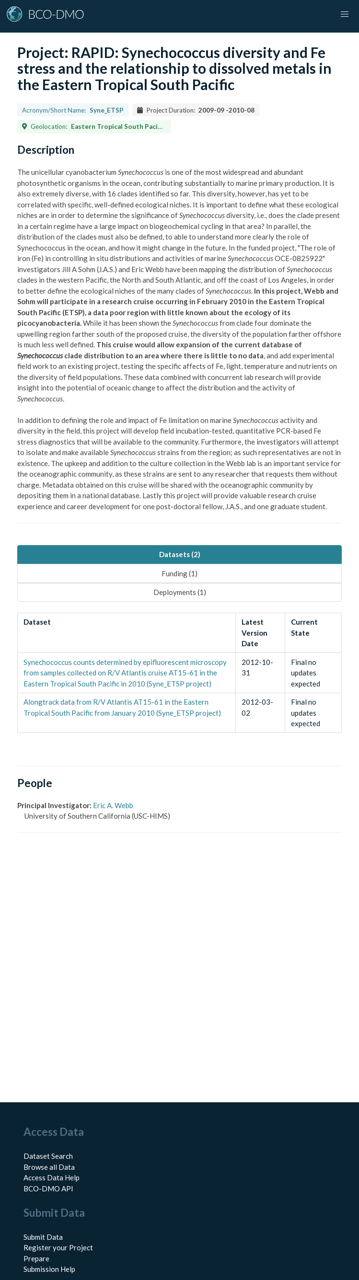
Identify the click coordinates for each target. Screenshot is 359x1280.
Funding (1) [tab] (179, 573)
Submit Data (43, 1237)
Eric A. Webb (113, 805)
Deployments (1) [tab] (179, 592)
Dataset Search (48, 1156)
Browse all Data (49, 1167)
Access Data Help (51, 1177)
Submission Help (49, 1269)
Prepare (36, 1258)
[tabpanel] (179, 673)
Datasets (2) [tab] (179, 554)
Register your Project (58, 1247)
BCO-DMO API (48, 1188)
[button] (344, 14)
